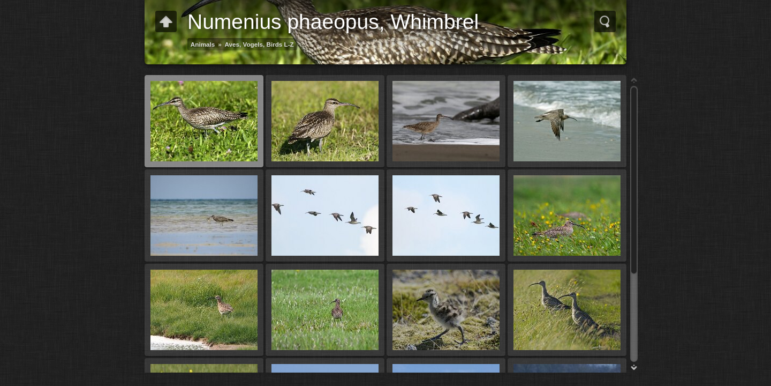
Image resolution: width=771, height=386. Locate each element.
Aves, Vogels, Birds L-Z (259, 44)
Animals (203, 44)
